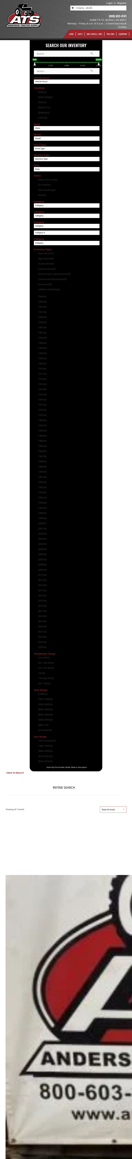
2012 (42, 585)
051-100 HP (46, 662)
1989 (42, 466)
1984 (42, 440)
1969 (42, 363)
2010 (42, 574)
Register (121, 3)
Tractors (110, 34)
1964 (42, 342)
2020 (42, 626)
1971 (42, 373)
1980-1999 (45, 745)
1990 (42, 471)
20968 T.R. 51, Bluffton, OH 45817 (108, 19)
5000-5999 (45, 719)
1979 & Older (47, 740)
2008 (42, 564)
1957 (42, 312)
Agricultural (46, 253)
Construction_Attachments (54, 273)
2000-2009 (45, 751)
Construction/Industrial (52, 279)
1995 (42, 497)
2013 (42, 590)
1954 (42, 306)
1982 (42, 430)
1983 (42, 435)
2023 (42, 641)
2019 (42, 621)
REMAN (43, 112)
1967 (42, 358)
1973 (42, 384)
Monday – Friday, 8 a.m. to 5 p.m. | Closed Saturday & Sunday (96, 25)
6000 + (43, 725)
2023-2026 (45, 761)
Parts (80, 34)
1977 (42, 404)
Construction (46, 268)
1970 (42, 368)
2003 (42, 538)
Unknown (45, 730)
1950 (42, 301)
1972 (42, 379)
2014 (42, 595)
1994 (42, 492)
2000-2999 (45, 704)
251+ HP (44, 683)
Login (109, 3)
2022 (42, 636)
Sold (42, 195)
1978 (42, 409)
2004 (42, 543)
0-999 (42, 694)
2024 (42, 647)
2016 (42, 605)
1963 (42, 337)
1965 (42, 348)
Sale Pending (46, 189)
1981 (42, 425)
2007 (42, 559)
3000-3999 (45, 709)
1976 (42, 399)
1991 (42, 477)
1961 (42, 327)
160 (41, 673)
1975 (42, 394)
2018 (42, 616)
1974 (42, 389)
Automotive (46, 263)
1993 (42, 487)
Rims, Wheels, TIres (94, 34)
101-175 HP (46, 667)
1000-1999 (45, 699)
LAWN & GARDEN (49, 289)
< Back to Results (15, 772)
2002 (42, 533)
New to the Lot (47, 179)
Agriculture (45, 258)
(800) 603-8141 (117, 16)
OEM (42, 102)
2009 (42, 569)
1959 (42, 322)
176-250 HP (46, 678)
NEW (42, 92)
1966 (42, 353)
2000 (42, 523)
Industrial (45, 284)
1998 (42, 513)
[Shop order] (113, 809)
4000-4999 (45, 714)
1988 (42, 461)
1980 (42, 420)
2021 (42, 631)
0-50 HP (44, 657)
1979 (42, 415)
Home (71, 34)
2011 (42, 580)
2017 (42, 611)
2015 (42, 600)
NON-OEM (45, 97)
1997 (42, 507)
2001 (42, 528)
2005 (42, 549)
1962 (42, 332)
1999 (42, 518)
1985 (42, 446)
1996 (42, 502)
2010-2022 (45, 756)
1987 (42, 456)
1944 (42, 296)
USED (42, 117)
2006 (42, 554)
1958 (42, 317)
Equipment (123, 34)
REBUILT (44, 107)
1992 (42, 482)
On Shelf (44, 184)
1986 (42, 451)
